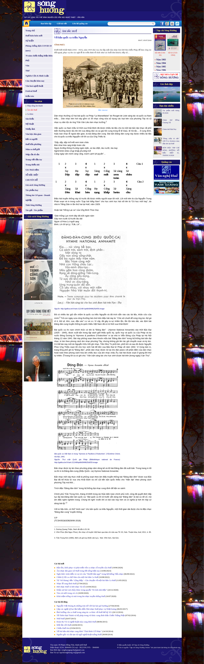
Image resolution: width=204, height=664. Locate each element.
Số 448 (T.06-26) (160, 54)
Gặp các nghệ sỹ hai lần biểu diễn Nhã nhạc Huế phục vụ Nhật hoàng (86, 609)
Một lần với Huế (64, 625)
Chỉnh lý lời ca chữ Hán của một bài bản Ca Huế (77, 577)
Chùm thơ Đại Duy (169, 129)
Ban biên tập (46, 23)
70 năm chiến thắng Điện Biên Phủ (39, 58)
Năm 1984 (161, 63)
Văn (27, 65)
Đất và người (31, 139)
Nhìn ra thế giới (33, 149)
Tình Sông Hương (34, 205)
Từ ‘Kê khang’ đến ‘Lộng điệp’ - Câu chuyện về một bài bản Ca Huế (86, 580)
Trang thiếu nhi (33, 164)
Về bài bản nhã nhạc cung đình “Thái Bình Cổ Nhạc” (79, 631)
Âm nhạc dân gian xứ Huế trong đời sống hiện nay (78, 571)
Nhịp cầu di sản (32, 154)
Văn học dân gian (33, 134)
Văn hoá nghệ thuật (34, 86)
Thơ (27, 70)
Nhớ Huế (61, 618)
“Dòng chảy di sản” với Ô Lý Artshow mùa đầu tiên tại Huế (171, 140)
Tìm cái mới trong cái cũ (67, 593)
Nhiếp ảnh (30, 129)
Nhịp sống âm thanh (35, 106)
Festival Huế (31, 91)
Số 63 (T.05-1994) (173, 54)
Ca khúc (30, 114)
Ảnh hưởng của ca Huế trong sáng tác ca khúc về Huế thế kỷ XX (84, 612)
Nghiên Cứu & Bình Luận (37, 76)
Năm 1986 (161, 70)
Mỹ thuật (30, 124)
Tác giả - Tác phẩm (34, 210)
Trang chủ (30, 30)
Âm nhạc (38, 101)
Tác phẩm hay (32, 190)
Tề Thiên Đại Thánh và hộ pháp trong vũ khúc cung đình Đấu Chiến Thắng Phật (91, 615)
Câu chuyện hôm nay (35, 81)
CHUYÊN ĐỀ (32, 180)
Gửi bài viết (62, 23)
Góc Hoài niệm (32, 170)
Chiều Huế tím (63, 628)
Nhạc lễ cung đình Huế (66, 583)
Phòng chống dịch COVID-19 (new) (39, 48)
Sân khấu (30, 119)
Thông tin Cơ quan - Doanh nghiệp (38, 197)
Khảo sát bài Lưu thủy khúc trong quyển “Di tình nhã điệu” (82, 590)
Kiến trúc (30, 96)
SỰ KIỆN (30, 40)
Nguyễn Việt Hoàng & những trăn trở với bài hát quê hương (82, 606)
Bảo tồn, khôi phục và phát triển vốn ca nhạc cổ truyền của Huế (84, 567)
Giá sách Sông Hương (35, 185)
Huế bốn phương (33, 144)
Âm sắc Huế (32, 110)
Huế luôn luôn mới (34, 35)
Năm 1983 (161, 59)
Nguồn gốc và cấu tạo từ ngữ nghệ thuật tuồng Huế (79, 634)
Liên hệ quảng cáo (79, 23)
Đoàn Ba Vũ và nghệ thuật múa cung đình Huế (76, 622)
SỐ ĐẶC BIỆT (32, 175)
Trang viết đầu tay (34, 159)
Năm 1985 (161, 66)
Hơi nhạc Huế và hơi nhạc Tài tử (71, 586)
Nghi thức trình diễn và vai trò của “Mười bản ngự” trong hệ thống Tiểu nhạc (90, 574)
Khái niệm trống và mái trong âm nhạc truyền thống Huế (81, 596)
